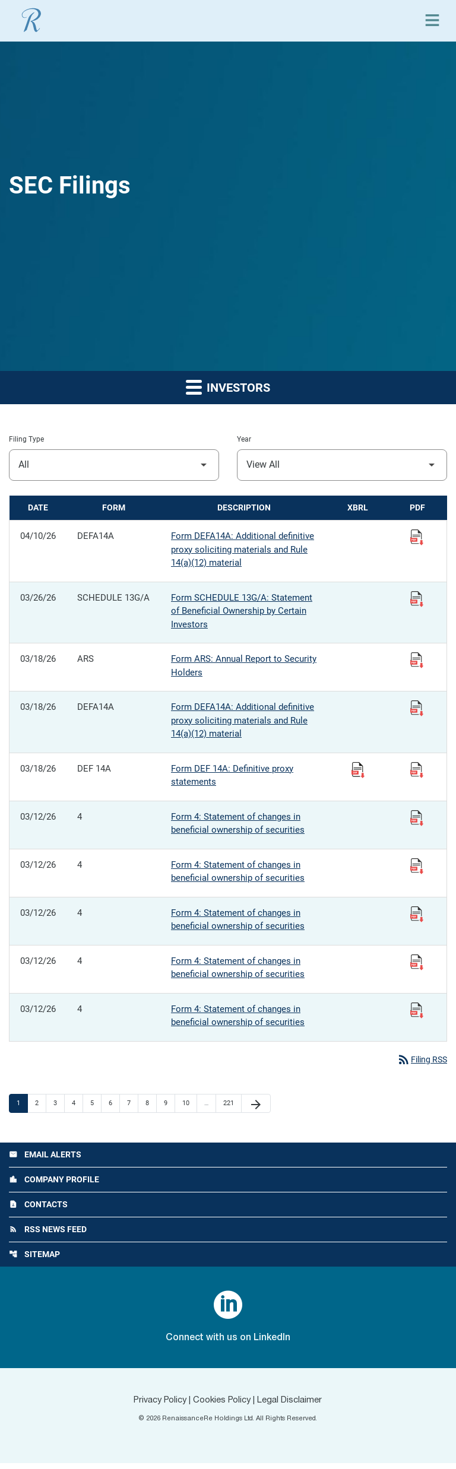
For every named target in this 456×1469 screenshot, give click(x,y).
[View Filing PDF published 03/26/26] (417, 598)
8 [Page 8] (151, 1104)
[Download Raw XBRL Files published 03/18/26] (358, 769)
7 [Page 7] (132, 1104)
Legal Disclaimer (296, 1407)
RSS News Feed (48, 1234)
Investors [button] (228, 387)
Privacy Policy (153, 1407)
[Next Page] (256, 1104)
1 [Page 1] (22, 1104)
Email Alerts (45, 1156)
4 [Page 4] (77, 1104)
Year (244, 439)
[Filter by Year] (342, 465)
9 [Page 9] (169, 1104)
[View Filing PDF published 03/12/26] (417, 817)
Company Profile (54, 1182)
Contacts (38, 1208)
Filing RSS (420, 1060)
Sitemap (34, 1259)
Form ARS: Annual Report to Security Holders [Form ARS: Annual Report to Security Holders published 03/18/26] (243, 665)
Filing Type (26, 439)
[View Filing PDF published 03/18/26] (417, 659)
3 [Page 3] (59, 1104)
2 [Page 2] (40, 1104)
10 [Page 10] (189, 1104)
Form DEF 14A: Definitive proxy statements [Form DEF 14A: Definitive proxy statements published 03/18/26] (232, 775)
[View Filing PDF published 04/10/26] (417, 536)
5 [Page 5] (96, 1104)
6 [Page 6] (114, 1104)
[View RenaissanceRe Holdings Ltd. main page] (31, 20)
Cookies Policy (222, 1407)
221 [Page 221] (230, 1104)
